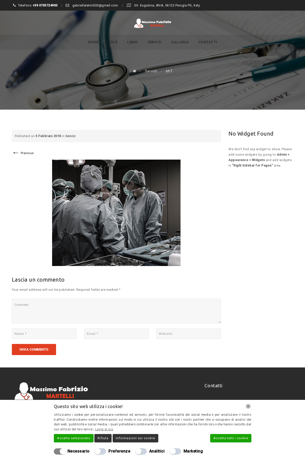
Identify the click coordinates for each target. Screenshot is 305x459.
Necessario (78, 451)
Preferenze (119, 451)
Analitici (157, 451)
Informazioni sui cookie (135, 438)
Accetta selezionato (73, 438)
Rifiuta (103, 438)
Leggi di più (104, 429)
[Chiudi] (248, 406)
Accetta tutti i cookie (230, 438)
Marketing (193, 451)
